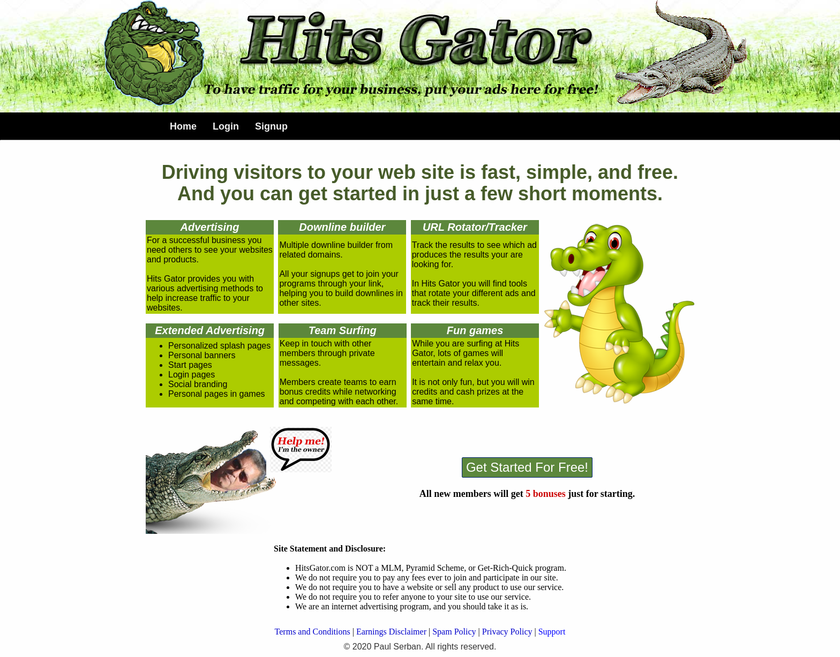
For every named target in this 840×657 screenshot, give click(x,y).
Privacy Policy (507, 631)
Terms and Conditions (312, 631)
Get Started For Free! (527, 467)
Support (552, 631)
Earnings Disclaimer (391, 631)
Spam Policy (454, 631)
